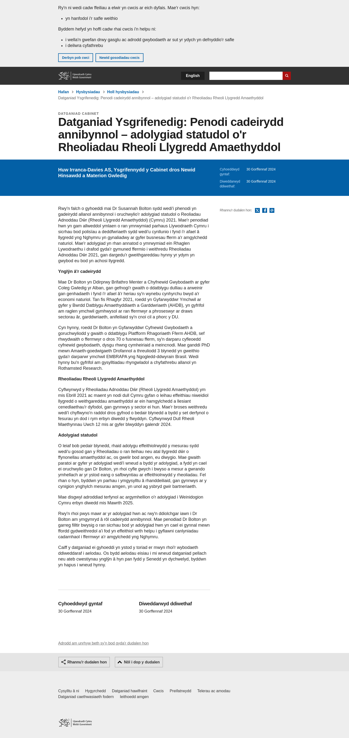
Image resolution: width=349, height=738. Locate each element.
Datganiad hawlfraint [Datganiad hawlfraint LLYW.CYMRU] (129, 691)
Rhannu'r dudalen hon (87, 662)
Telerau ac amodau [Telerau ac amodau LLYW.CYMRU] (213, 691)
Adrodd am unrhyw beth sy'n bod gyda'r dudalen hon (103, 643)
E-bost (272, 210)
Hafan (63, 92)
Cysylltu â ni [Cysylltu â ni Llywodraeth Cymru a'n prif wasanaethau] (68, 691)
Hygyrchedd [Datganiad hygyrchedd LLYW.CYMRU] (95, 691)
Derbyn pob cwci (75, 58)
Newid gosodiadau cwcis (119, 58)
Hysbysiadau (88, 92)
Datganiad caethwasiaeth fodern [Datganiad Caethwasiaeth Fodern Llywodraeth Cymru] (86, 697)
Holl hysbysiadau (123, 92)
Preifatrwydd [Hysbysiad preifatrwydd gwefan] (180, 691)
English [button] (193, 76)
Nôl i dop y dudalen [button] (142, 662)
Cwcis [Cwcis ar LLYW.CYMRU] (158, 691)
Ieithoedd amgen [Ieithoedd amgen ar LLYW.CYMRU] (134, 697)
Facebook (264, 210)
